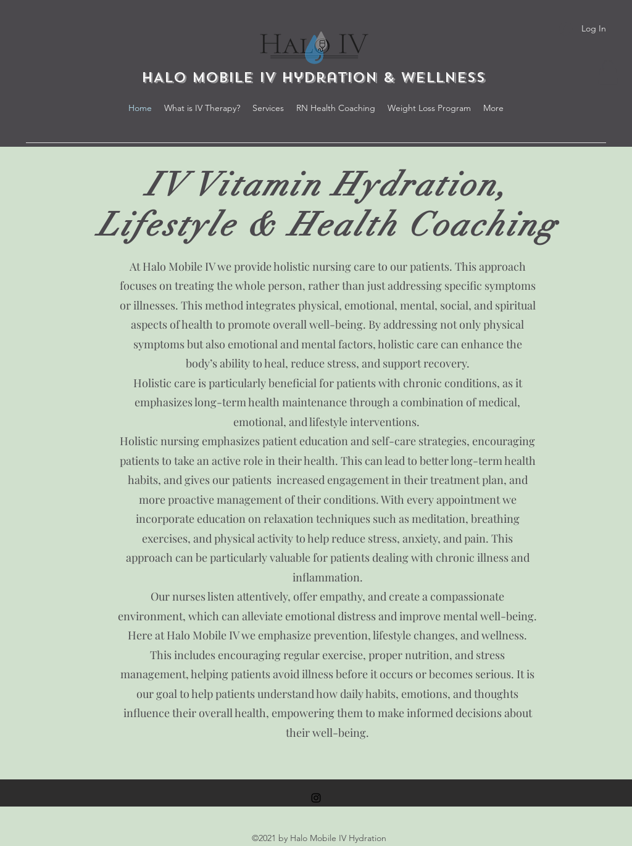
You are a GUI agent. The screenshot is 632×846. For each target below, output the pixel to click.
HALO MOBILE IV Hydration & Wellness (316, 77)
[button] (607, 72)
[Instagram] (316, 798)
